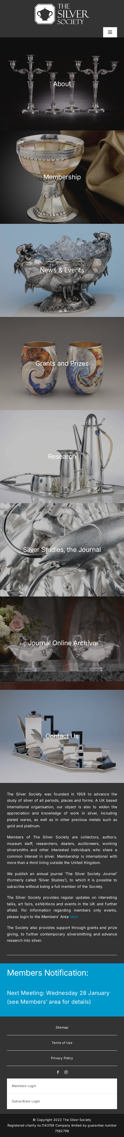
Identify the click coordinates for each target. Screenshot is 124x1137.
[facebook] (58, 1072)
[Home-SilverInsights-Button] (62, 643)
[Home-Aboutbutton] (62, 83)
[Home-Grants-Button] (62, 363)
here (74, 916)
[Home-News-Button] (62, 270)
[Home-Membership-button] (62, 177)
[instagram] (66, 1072)
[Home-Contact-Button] (62, 736)
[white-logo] (62, 5)
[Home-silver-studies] (62, 549)
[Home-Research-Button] (62, 456)
